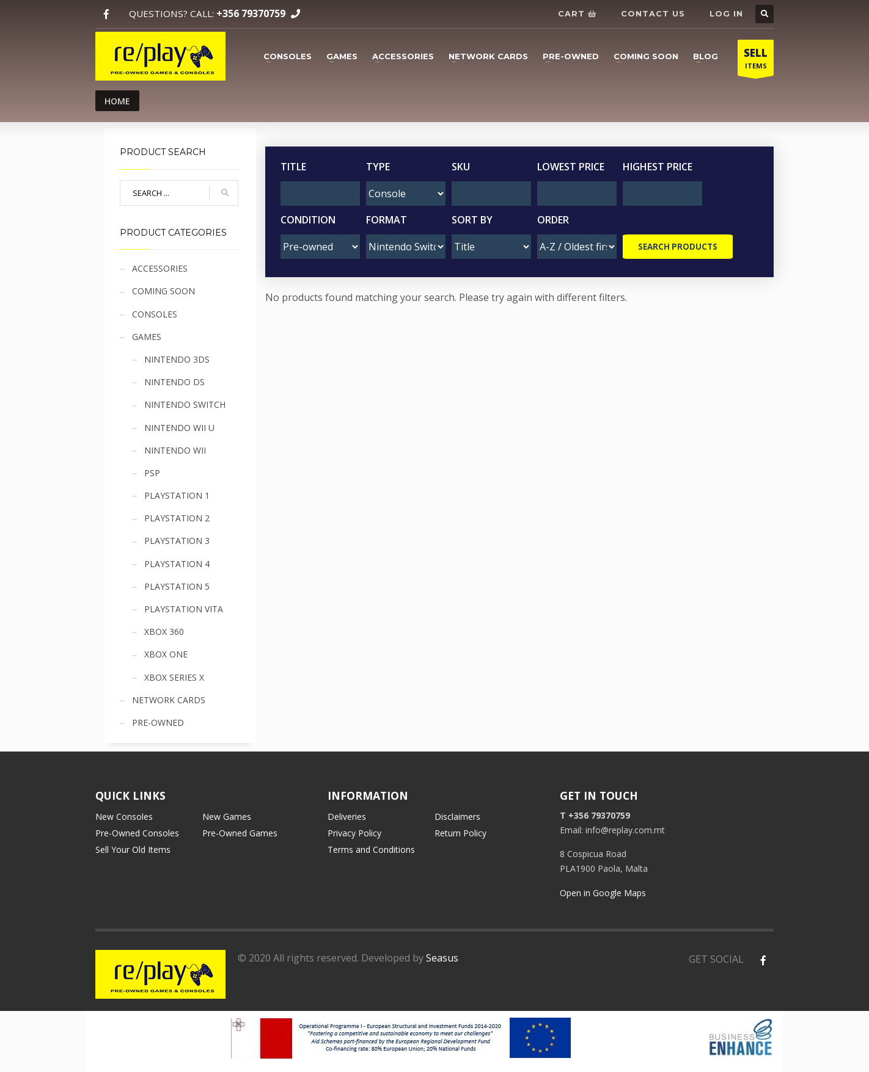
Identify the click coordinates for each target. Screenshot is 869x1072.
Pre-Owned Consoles (137, 833)
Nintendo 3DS (177, 359)
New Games (226, 816)
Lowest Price (570, 166)
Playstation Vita (183, 609)
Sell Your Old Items (132, 849)
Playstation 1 (177, 495)
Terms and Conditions (371, 849)
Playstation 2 (177, 518)
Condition (308, 219)
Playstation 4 (177, 564)
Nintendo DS (174, 382)
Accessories (403, 56)
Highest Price (657, 166)
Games (342, 56)
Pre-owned (571, 56)
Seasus (442, 958)
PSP (152, 473)
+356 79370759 (250, 13)
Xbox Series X (174, 677)
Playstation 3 (177, 540)
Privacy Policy (354, 833)
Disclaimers (457, 816)
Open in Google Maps (603, 893)
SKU (461, 166)
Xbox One (166, 654)
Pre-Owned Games (239, 833)
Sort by (472, 219)
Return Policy (460, 833)
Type (378, 166)
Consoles (287, 56)
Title (293, 166)
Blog (705, 56)
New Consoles (124, 816)
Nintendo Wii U (179, 427)
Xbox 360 (164, 631)
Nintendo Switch (185, 404)
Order (553, 219)
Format (386, 219)
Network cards (488, 56)
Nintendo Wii (175, 450)
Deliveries (347, 816)
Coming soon (646, 56)
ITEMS (756, 61)
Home (117, 101)
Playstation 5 (177, 586)
